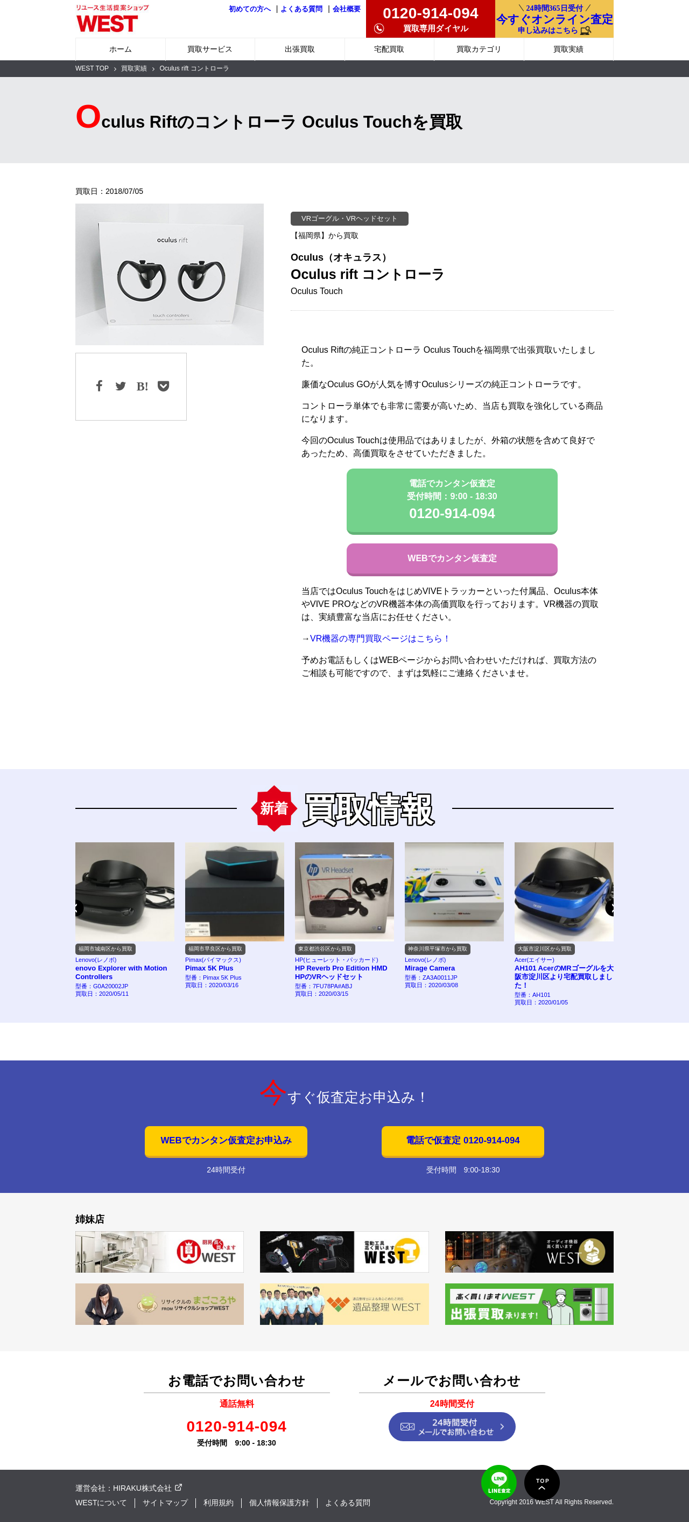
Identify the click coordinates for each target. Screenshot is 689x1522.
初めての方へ (250, 9)
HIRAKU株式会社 (142, 1488)
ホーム (120, 49)
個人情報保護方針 (279, 1502)
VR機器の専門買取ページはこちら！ (380, 638)
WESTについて (101, 1502)
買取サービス (210, 49)
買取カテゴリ (479, 49)
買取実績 (568, 49)
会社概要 (347, 9)
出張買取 (300, 49)
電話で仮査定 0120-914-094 (462, 1140)
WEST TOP (92, 68)
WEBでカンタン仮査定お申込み (225, 1140)
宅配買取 (389, 49)
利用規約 (218, 1502)
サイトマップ (165, 1502)
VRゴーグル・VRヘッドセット (349, 218)
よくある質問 (301, 9)
